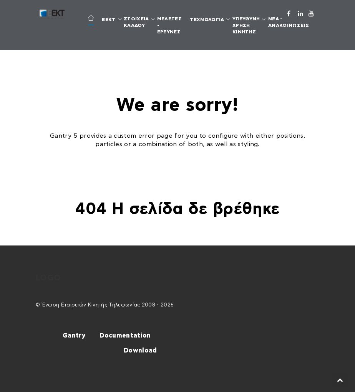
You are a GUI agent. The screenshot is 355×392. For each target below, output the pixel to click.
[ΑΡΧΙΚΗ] (90, 19)
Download (140, 351)
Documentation (125, 336)
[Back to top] (340, 380)
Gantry (74, 336)
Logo (48, 278)
